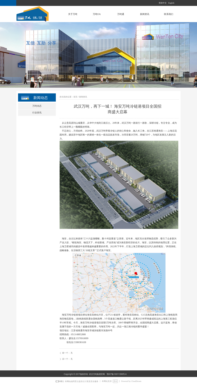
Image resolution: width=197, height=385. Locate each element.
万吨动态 (37, 106)
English (171, 3)
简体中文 (163, 3)
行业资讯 (37, 112)
